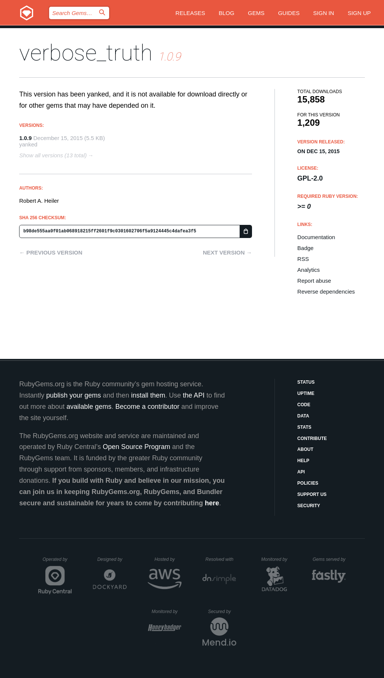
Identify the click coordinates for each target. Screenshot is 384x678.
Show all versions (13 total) (53, 155)
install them (148, 395)
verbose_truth (86, 52)
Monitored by (276, 559)
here (212, 503)
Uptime (305, 393)
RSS (303, 259)
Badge (305, 248)
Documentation (316, 237)
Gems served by (329, 559)
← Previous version (50, 252)
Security (308, 505)
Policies (307, 483)
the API (193, 395)
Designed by (111, 559)
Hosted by (168, 559)
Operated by (57, 562)
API (301, 472)
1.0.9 (25, 138)
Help (303, 460)
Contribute (312, 438)
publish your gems (73, 395)
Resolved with (221, 559)
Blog (226, 13)
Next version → (227, 252)
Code (303, 404)
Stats (304, 427)
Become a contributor (147, 406)
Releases (190, 13)
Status (306, 382)
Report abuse (314, 280)
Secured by (222, 611)
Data (303, 416)
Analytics (308, 270)
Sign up (359, 13)
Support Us (312, 494)
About (305, 449)
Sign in (323, 13)
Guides (289, 13)
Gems (256, 13)
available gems (88, 406)
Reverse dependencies (326, 291)
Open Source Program (136, 446)
